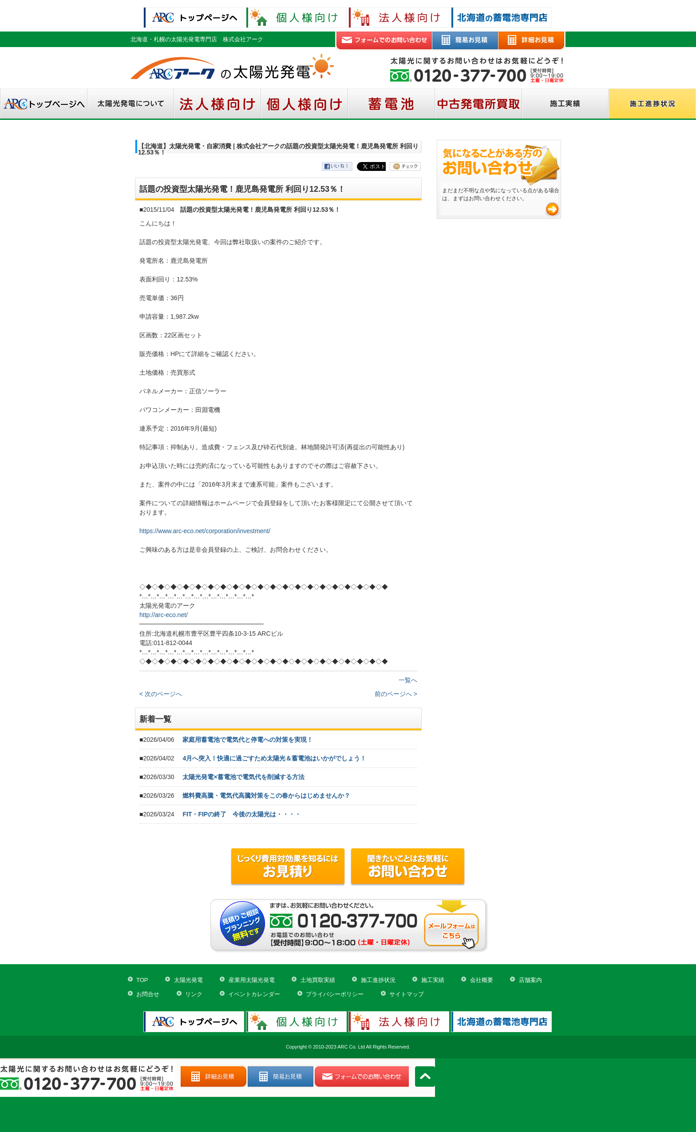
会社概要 (481, 980)
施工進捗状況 (378, 980)
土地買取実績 (318, 980)
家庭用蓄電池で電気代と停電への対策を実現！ (247, 739)
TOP (142, 980)
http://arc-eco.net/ (163, 614)
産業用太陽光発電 (252, 980)
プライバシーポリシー (335, 994)
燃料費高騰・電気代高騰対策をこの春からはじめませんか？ (266, 795)
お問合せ (147, 994)
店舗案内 (530, 980)
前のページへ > (396, 693)
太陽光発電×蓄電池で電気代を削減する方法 (243, 776)
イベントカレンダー (254, 994)
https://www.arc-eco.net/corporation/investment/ (204, 530)
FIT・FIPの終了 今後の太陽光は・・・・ (241, 814)
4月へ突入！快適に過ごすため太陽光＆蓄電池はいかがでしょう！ (274, 758)
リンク (193, 994)
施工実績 (432, 980)
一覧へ (408, 680)
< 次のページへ (160, 693)
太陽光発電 (188, 980)
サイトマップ (406, 994)
